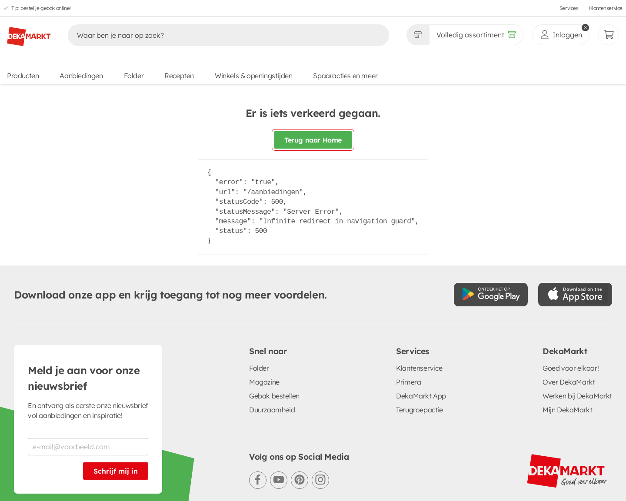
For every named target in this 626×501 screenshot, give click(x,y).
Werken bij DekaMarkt (577, 396)
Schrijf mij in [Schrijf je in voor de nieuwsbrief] (115, 471)
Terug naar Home (313, 140)
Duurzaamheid (272, 409)
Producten (23, 75)
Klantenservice (606, 8)
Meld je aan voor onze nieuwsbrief (84, 378)
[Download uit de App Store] (575, 294)
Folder (134, 75)
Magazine (264, 382)
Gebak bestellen (274, 396)
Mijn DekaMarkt (567, 409)
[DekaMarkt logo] (28, 33)
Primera (408, 382)
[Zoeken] (219, 35)
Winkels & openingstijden (253, 75)
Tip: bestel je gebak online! (41, 8)
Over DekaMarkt (569, 382)
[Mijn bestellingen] (608, 34)
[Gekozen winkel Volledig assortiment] (417, 34)
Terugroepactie (419, 409)
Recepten (179, 75)
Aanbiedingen (81, 75)
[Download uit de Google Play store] (491, 294)
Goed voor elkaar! (571, 368)
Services (569, 8)
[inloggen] (560, 34)
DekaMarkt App (421, 396)
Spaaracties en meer (345, 75)
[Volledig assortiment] (476, 34)
